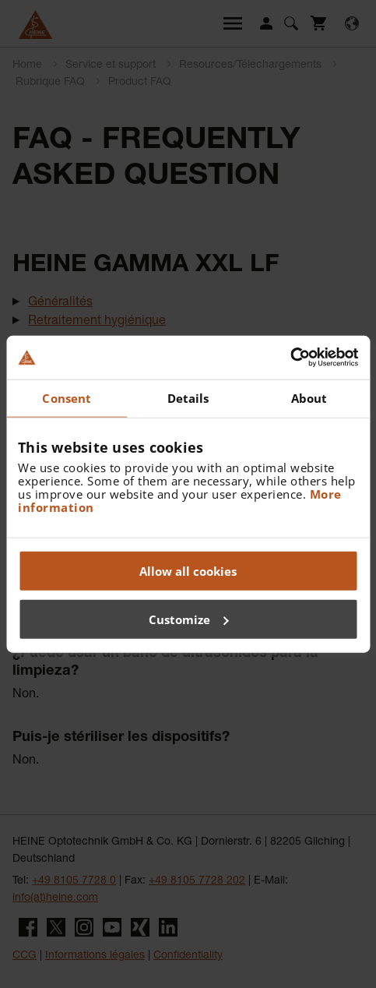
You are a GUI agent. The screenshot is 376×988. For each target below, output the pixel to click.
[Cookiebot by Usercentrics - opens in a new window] (290, 358)
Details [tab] (188, 397)
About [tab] (309, 397)
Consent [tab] (66, 397)
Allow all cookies (188, 571)
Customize (189, 618)
